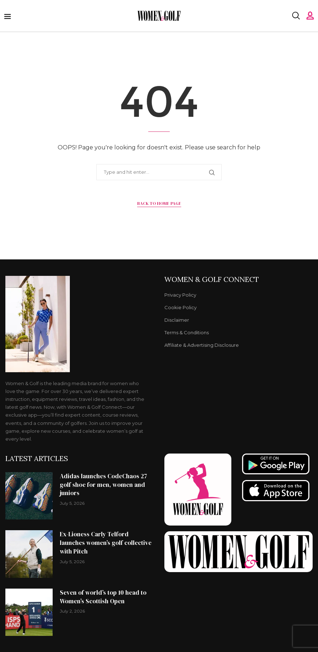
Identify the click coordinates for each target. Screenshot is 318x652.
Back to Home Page (159, 203)
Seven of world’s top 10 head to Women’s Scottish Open (103, 596)
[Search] (295, 15)
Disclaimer (176, 320)
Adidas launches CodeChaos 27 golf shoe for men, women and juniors (103, 485)
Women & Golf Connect (211, 279)
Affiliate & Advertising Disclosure (201, 345)
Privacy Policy (180, 295)
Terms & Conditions (186, 332)
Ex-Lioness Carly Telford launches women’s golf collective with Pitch (105, 543)
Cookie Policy (180, 307)
